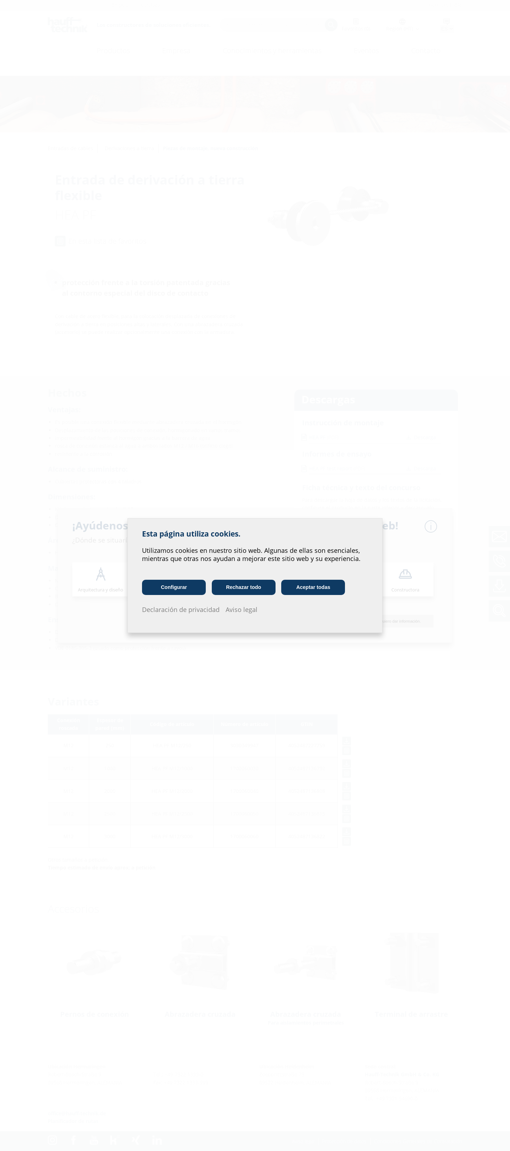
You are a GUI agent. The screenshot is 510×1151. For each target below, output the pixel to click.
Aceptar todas (313, 587)
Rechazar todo (243, 587)
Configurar (174, 587)
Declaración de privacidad (181, 609)
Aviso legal (241, 609)
